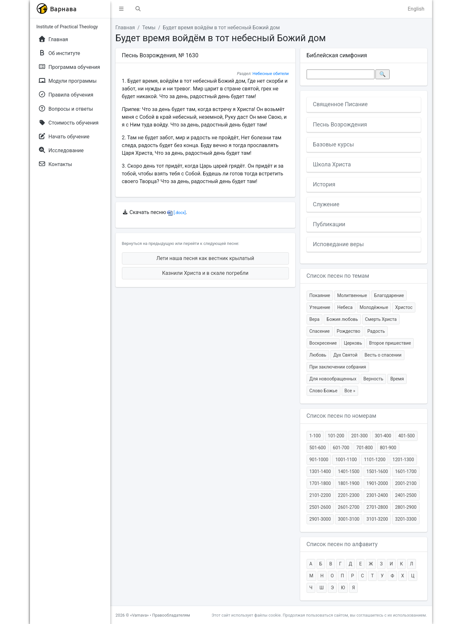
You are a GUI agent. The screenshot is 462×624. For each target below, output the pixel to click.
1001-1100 (346, 459)
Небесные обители (271, 73)
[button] (121, 9)
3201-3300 (406, 519)
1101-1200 (374, 459)
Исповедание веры (338, 244)
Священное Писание (340, 104)
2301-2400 (377, 495)
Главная (125, 27)
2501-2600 (320, 507)
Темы (149, 27)
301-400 (383, 435)
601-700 (341, 447)
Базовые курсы (333, 144)
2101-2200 (320, 495)
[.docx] (176, 212)
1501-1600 (377, 471)
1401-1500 (348, 471)
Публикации (329, 224)
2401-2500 (406, 495)
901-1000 (319, 459)
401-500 (406, 435)
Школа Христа (332, 164)
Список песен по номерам (341, 416)
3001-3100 (348, 519)
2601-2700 (348, 507)
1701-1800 (320, 483)
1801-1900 (348, 483)
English (416, 9)
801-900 (388, 447)
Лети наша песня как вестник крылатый (205, 258)
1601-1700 (406, 471)
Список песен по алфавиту (342, 544)
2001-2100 (406, 483)
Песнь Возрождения (340, 124)
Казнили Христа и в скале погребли (205, 273)
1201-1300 (403, 459)
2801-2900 (406, 507)
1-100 (315, 435)
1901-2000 (377, 483)
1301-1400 (320, 471)
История (324, 184)
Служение (326, 204)
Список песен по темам (338, 276)
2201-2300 (348, 495)
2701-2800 (377, 507)
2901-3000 (320, 519)
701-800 (364, 447)
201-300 (359, 435)
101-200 (336, 435)
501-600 (318, 447)
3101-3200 (377, 519)
